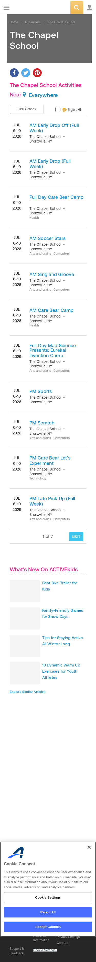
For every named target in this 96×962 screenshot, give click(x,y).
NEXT (76, 537)
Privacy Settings (68, 937)
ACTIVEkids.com (30, 8)
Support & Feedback (17, 951)
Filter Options (27, 109)
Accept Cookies (48, 927)
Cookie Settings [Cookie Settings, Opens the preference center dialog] (48, 897)
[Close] (89, 847)
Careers (62, 943)
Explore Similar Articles (28, 692)
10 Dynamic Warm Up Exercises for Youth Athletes (61, 671)
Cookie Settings (44, 950)
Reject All (48, 912)
